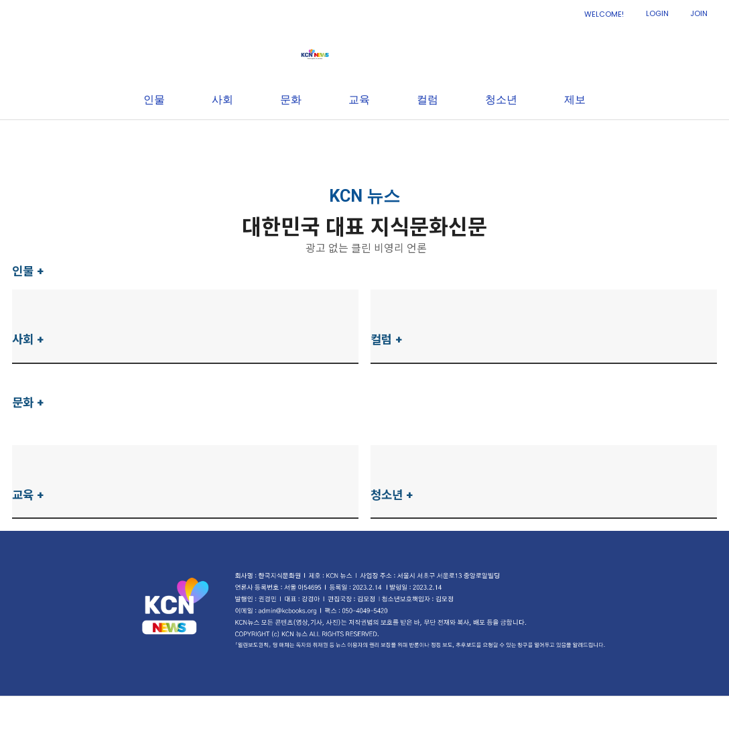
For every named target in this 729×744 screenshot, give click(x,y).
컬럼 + (387, 339)
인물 (154, 139)
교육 (359, 139)
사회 (222, 139)
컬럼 (427, 139)
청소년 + (392, 495)
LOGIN (657, 13)
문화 (291, 139)
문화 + (28, 402)
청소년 (501, 139)
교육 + (28, 495)
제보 (575, 139)
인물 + (28, 271)
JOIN (699, 13)
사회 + (28, 339)
